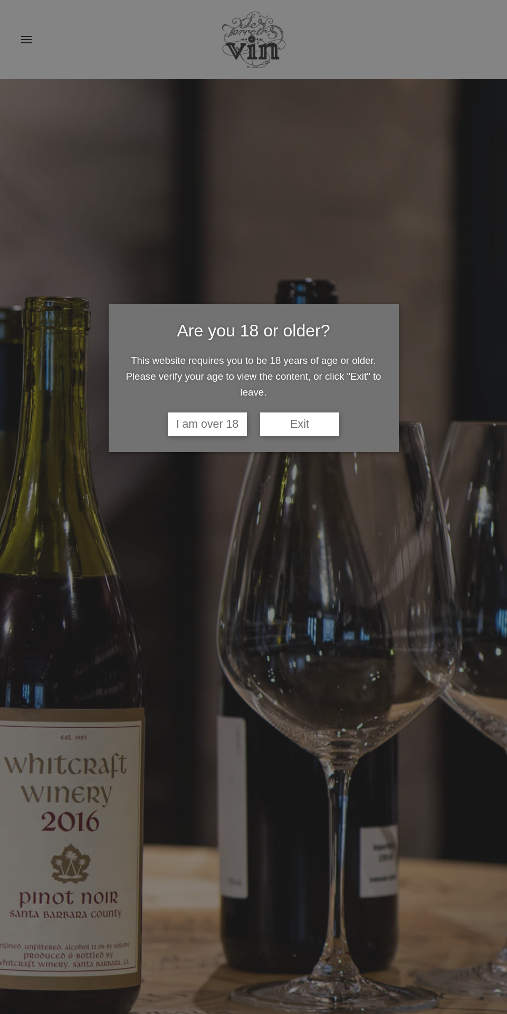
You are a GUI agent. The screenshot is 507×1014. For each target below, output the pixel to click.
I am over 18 (207, 424)
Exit (299, 424)
